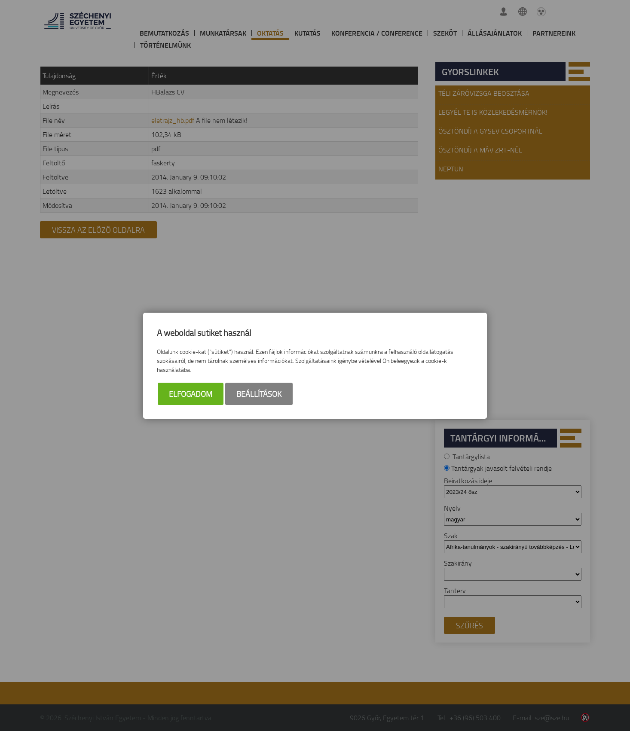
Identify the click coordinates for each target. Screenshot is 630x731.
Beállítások (258, 394)
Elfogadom (190, 394)
